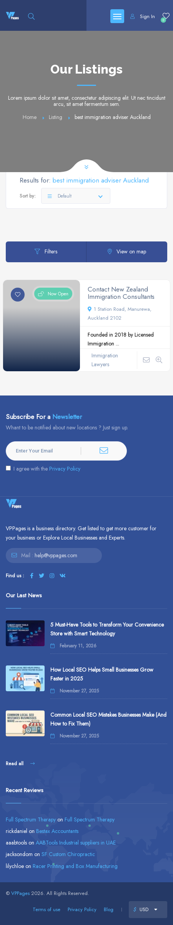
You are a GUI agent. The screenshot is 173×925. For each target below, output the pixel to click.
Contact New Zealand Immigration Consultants (121, 293)
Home (30, 117)
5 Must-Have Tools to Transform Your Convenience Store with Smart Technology (107, 629)
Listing (55, 117)
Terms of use (46, 909)
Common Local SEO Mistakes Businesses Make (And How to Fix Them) (108, 719)
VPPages (20, 893)
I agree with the (43, 469)
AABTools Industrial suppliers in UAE (76, 842)
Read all (20, 763)
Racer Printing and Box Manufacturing (75, 866)
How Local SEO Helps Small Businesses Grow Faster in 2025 (101, 674)
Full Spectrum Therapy (31, 819)
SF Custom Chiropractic (68, 854)
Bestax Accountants (57, 831)
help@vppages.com (56, 555)
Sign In (142, 16)
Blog (108, 909)
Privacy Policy (64, 469)
